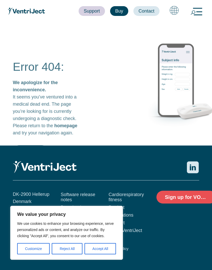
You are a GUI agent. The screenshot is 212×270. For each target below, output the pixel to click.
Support (117, 222)
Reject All (67, 249)
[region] (66, 233)
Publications (121, 215)
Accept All (100, 249)
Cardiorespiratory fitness (126, 197)
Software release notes (78, 197)
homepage (65, 134)
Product (116, 207)
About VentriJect (125, 230)
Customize (33, 249)
